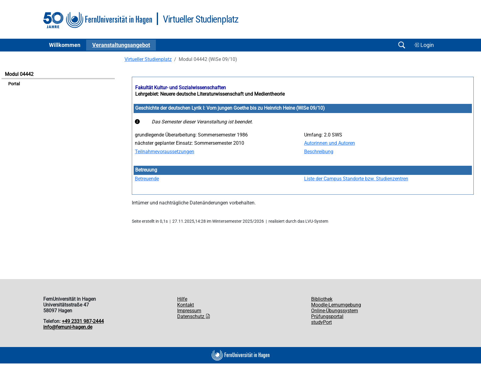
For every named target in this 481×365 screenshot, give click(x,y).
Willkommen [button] (64, 45)
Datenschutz (193, 316)
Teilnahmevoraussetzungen (164, 151)
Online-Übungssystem (334, 311)
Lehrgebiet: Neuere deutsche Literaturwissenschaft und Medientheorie (210, 94)
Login (424, 45)
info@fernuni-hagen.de (67, 327)
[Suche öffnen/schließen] (401, 45)
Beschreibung (318, 151)
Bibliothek (321, 299)
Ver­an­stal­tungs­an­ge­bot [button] (121, 45)
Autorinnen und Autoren (329, 143)
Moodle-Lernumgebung (336, 305)
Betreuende (147, 179)
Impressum (189, 311)
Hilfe (182, 299)
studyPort (321, 322)
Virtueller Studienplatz (148, 59)
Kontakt (185, 305)
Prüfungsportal (327, 316)
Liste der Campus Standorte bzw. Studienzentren (356, 179)
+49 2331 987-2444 (83, 321)
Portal (14, 84)
